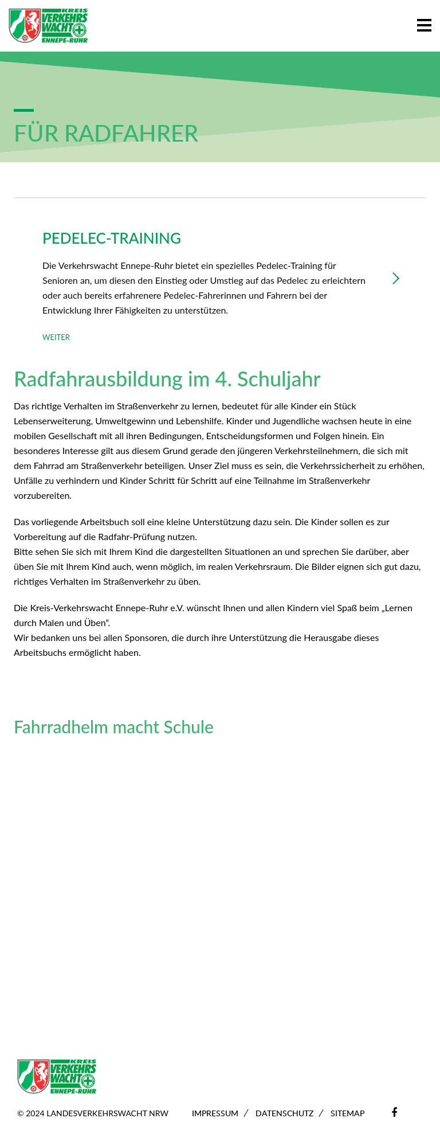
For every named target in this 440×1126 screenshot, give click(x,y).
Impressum (215, 1113)
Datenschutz (284, 1113)
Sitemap (347, 1113)
